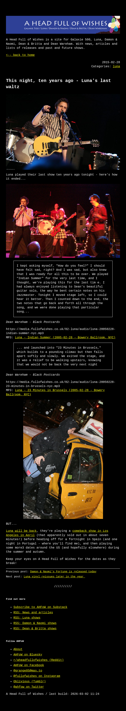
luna (116, 66)
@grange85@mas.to (27, 671)
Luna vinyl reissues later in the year (54, 576)
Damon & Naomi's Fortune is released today (63, 571)
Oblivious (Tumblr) (29, 682)
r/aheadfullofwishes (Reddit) (38, 660)
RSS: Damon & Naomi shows (34, 623)
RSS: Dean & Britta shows (34, 629)
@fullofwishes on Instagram (36, 676)
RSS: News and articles (33, 613)
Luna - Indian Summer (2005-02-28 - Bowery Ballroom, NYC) (65, 338)
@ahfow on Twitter (28, 687)
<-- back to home (20, 55)
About (17, 649)
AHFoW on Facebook (28, 665)
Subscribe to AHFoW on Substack (40, 607)
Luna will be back (21, 531)
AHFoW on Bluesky (27, 655)
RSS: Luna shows (26, 618)
